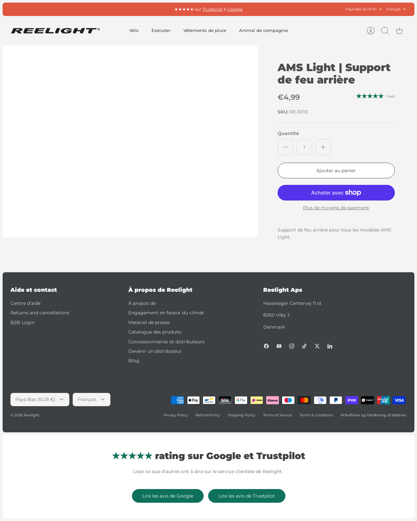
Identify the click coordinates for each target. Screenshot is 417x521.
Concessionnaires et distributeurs (166, 342)
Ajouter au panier (336, 170)
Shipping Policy (241, 415)
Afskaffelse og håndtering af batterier (373, 415)
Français (396, 9)
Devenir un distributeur (155, 351)
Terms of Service (277, 415)
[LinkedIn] (330, 346)
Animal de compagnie (263, 30)
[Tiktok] (304, 346)
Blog (133, 361)
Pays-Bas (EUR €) (364, 9)
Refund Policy (207, 415)
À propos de (142, 303)
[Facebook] (266, 346)
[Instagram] (291, 346)
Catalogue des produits (154, 332)
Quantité (288, 133)
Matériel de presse (149, 322)
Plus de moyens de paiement (336, 208)
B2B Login (22, 322)
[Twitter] (317, 346)
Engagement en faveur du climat (166, 313)
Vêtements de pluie (204, 30)
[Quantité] (304, 147)
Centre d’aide (25, 303)
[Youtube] (279, 346)
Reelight (31, 415)
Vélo (133, 30)
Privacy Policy (176, 415)
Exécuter (160, 30)
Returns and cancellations (39, 313)
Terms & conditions (316, 415)
